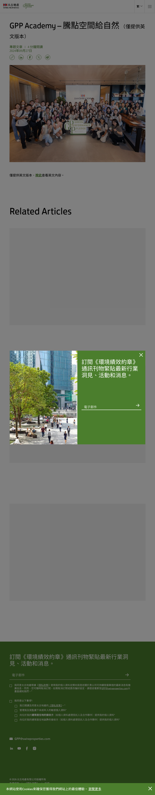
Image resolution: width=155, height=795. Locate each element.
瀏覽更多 (94, 789)
